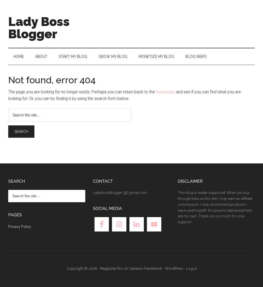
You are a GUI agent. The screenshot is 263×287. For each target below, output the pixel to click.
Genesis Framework (145, 268)
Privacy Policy (19, 227)
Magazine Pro (111, 268)
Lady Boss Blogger (39, 27)
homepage (165, 91)
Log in (191, 268)
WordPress (174, 268)
